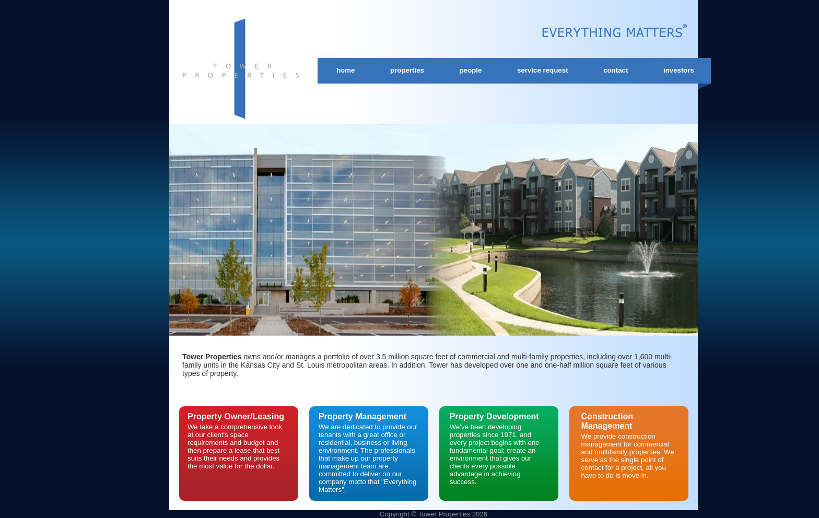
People (471, 70)
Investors (678, 70)
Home (345, 70)
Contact (615, 70)
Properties (407, 70)
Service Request (542, 70)
